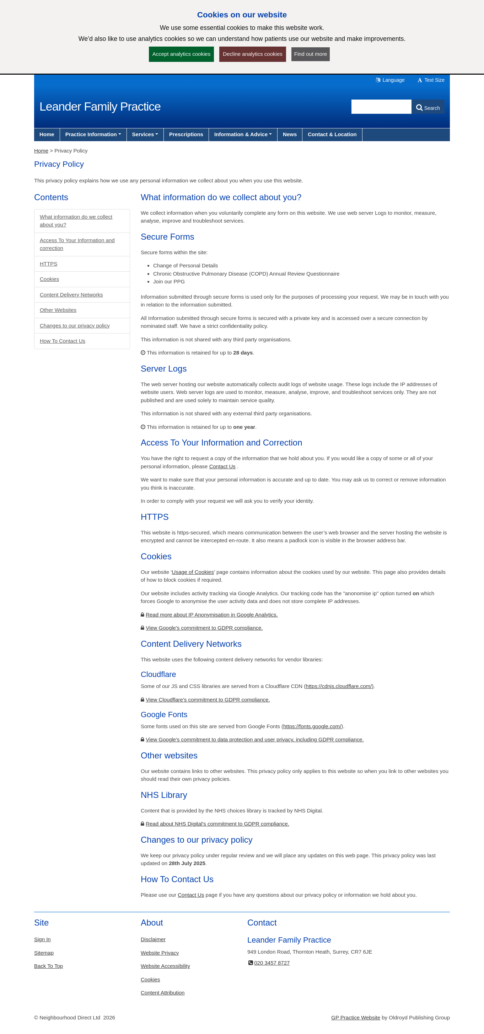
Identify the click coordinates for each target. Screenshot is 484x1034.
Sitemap (44, 953)
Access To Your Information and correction (77, 244)
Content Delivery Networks (71, 295)
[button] (93, 134)
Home (41, 151)
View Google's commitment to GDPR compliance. (204, 628)
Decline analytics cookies (253, 54)
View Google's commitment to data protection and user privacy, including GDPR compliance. (255, 739)
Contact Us (222, 466)
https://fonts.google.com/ (312, 726)
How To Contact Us (62, 341)
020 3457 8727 (268, 963)
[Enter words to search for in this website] (381, 107)
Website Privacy (160, 953)
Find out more (310, 54)
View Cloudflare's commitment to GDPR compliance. (208, 700)
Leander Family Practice (100, 106)
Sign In (42, 939)
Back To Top (48, 966)
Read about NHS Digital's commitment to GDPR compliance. (217, 824)
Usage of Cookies (193, 572)
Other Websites (58, 310)
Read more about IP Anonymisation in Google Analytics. (212, 615)
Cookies (49, 279)
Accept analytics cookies (181, 54)
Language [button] (390, 80)
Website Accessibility (165, 966)
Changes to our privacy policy (75, 326)
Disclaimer (153, 939)
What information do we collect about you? (76, 221)
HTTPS (48, 264)
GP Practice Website (355, 1017)
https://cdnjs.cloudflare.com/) (339, 686)
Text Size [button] (431, 80)
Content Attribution (162, 993)
